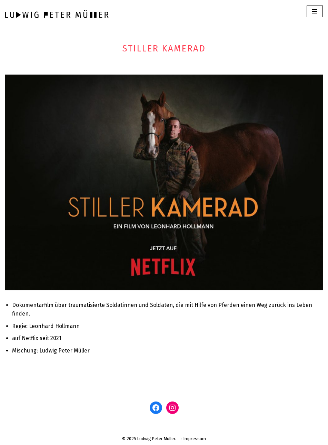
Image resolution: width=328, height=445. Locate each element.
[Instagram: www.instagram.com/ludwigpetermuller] (172, 408)
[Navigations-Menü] (315, 11)
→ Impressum (192, 438)
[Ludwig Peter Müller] (57, 13)
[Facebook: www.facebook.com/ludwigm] (156, 408)
